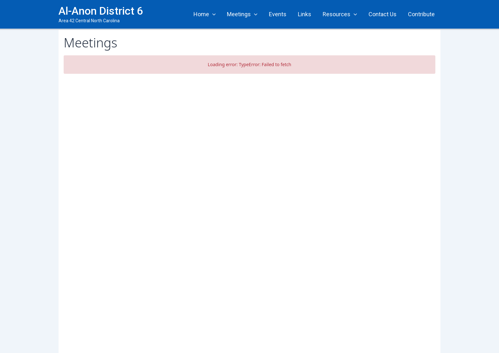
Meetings (242, 14)
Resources (340, 14)
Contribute (421, 14)
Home (204, 14)
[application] (212, 14)
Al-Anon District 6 (101, 10)
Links (304, 14)
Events (277, 14)
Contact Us (383, 14)
